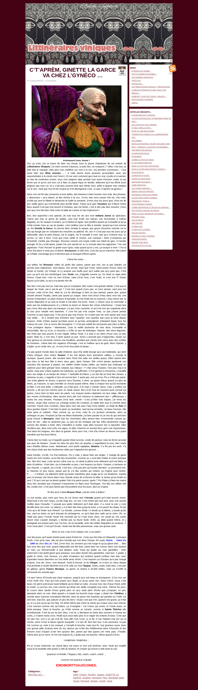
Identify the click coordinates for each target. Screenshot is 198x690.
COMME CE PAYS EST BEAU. (143, 160)
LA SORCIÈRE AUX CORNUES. (144, 115)
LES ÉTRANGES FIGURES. (142, 204)
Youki (109, 681)
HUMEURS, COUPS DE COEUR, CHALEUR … (149, 96)
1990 (75, 674)
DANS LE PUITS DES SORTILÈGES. (145, 166)
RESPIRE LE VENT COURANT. (143, 236)
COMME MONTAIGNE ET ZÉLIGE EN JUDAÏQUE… (151, 207)
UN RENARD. (137, 156)
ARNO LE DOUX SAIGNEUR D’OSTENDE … (148, 214)
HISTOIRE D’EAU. (138, 217)
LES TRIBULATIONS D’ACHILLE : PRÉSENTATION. (151, 87)
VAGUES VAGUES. (139, 233)
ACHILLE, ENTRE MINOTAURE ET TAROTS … (149, 169)
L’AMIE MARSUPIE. (139, 185)
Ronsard (85, 681)
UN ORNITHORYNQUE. (141, 153)
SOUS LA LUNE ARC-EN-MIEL (143, 131)
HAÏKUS (135, 103)
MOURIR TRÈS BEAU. (140, 242)
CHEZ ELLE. (136, 80)
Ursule (102, 681)
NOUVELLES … (138, 84)
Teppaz (94, 681)
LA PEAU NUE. (137, 226)
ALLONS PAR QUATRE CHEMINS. (145, 198)
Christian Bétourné (37, 80)
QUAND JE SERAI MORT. (141, 179)
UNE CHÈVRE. (137, 223)
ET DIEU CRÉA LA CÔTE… (142, 128)
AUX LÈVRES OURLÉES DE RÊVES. (146, 210)
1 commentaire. (50, 80)
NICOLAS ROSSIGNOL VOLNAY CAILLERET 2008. (151, 144)
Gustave (86, 678)
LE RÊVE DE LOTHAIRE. (141, 230)
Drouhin (92, 674)
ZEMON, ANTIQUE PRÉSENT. (143, 191)
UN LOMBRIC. (137, 141)
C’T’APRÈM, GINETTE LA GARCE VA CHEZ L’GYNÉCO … (72, 72)
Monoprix (96, 678)
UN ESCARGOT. (138, 220)
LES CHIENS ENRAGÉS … (142, 188)
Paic (105, 678)
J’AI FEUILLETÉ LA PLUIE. (142, 245)
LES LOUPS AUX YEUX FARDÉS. (144, 125)
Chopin (82, 674)
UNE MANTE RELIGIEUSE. (142, 150)
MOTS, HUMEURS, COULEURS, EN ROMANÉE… (150, 147)
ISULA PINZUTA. (138, 172)
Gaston (100, 674)
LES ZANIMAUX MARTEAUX (142, 77)
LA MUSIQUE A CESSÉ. (141, 175)
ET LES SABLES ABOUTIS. (142, 163)
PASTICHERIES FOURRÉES (142, 99)
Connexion (169, 5)
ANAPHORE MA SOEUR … (142, 182)
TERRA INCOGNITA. (139, 239)
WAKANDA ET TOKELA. (141, 201)
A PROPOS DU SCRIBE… (141, 71)
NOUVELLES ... (36, 674)
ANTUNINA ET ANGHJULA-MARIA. (145, 195)
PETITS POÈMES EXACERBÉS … (145, 74)
